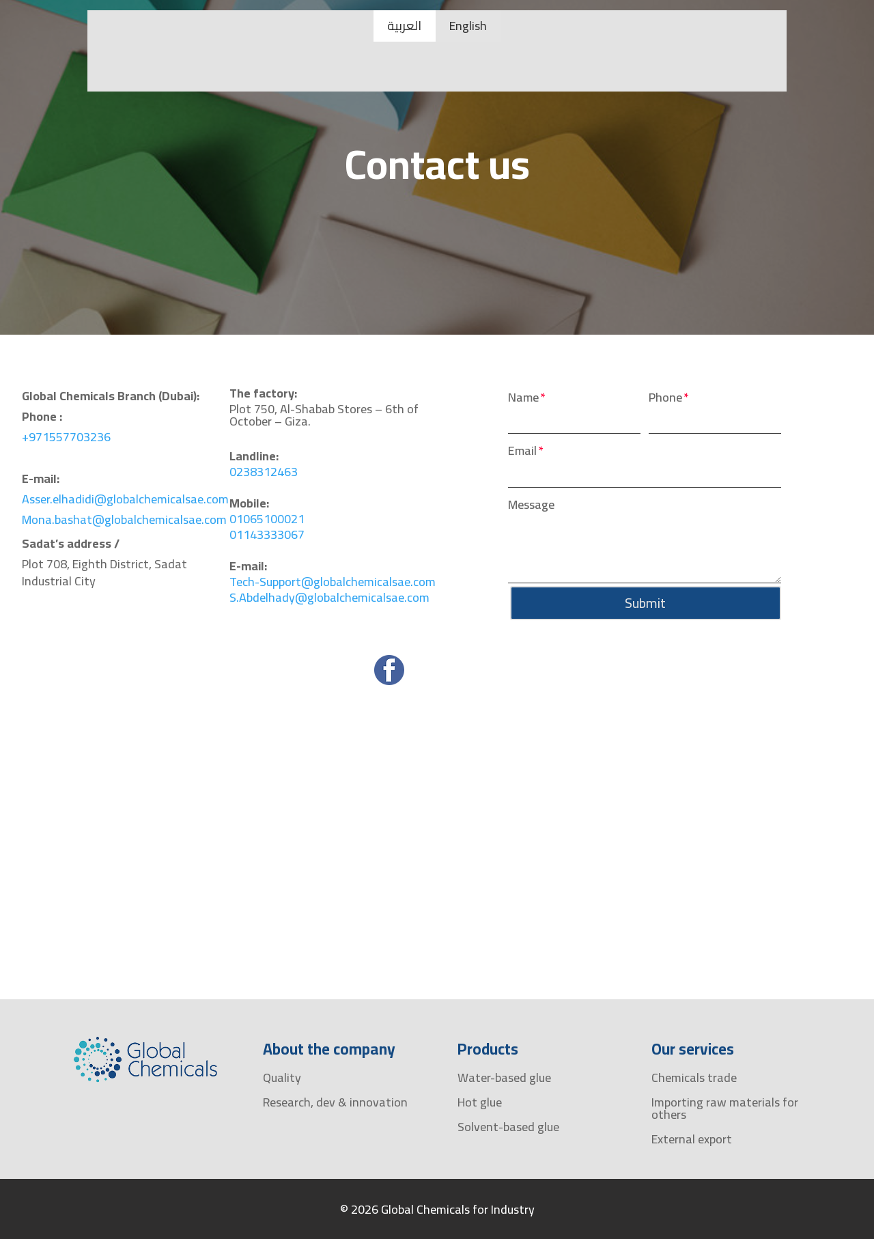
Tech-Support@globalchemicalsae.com (332, 581)
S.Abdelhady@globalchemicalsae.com (329, 597)
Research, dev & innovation (335, 1102)
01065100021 (267, 518)
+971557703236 (66, 436)
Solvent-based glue (508, 1126)
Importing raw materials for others (724, 1108)
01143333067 (267, 534)
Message (531, 505)
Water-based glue (504, 1077)
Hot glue (479, 1102)
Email (522, 451)
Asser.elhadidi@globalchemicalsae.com (125, 498)
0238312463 (263, 471)
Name (523, 397)
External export (691, 1139)
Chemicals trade (694, 1077)
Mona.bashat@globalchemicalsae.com (124, 519)
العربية (404, 25)
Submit (644, 602)
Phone (665, 397)
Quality (282, 1077)
